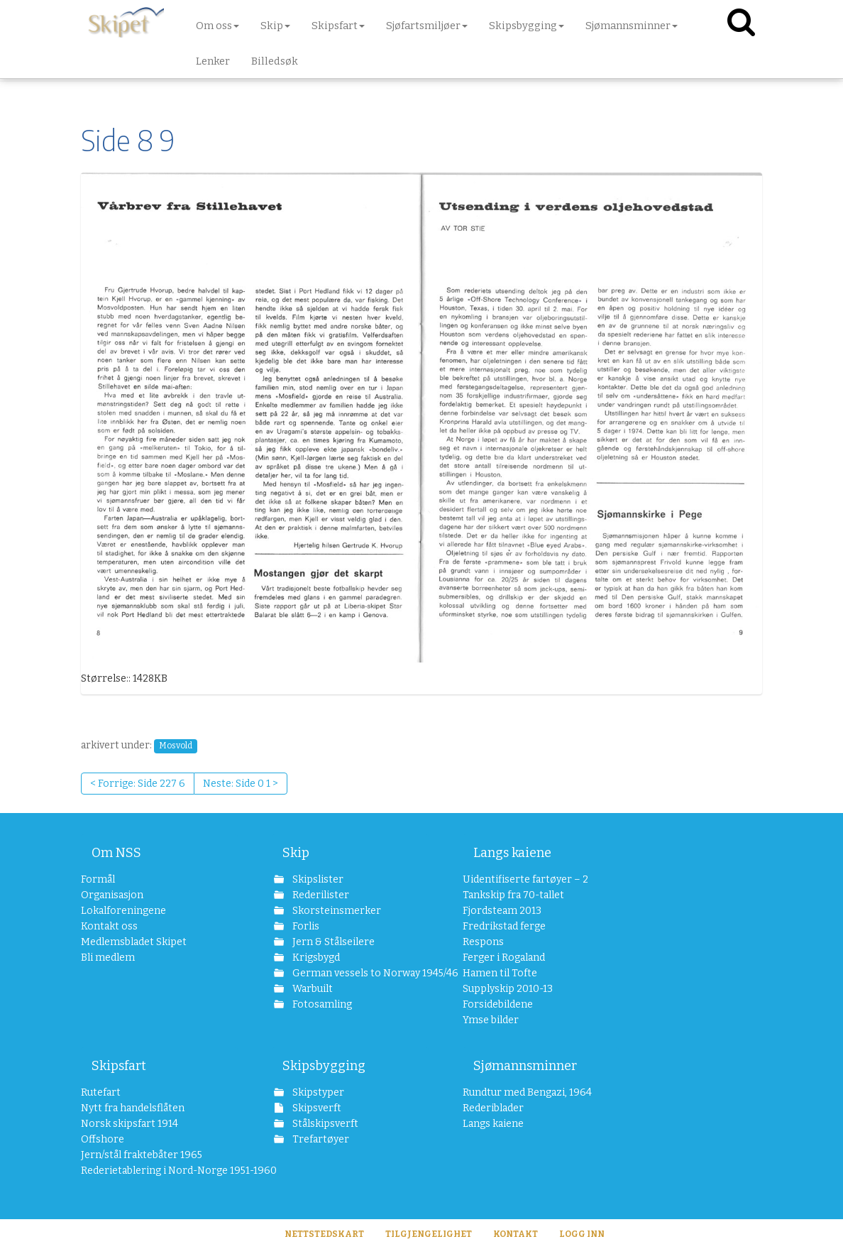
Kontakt (515, 1234)
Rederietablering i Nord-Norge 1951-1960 (159, 1171)
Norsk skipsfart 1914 (129, 1124)
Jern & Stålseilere (332, 942)
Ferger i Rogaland (504, 957)
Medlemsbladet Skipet (134, 942)
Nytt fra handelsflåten (132, 1108)
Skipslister (316, 879)
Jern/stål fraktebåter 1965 (141, 1155)
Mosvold (175, 746)
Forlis (304, 926)
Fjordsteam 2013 (502, 911)
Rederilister (319, 895)
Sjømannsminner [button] (631, 25)
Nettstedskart (324, 1234)
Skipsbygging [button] (526, 25)
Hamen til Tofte (500, 973)
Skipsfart (119, 1066)
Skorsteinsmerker (335, 911)
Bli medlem (108, 957)
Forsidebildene (498, 1004)
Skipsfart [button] (338, 25)
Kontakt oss (109, 926)
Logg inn (582, 1234)
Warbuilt (311, 989)
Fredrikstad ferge (504, 926)
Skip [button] (275, 25)
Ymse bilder (491, 1020)
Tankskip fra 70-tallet (513, 895)
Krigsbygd (315, 957)
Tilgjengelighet (428, 1234)
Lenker (213, 61)
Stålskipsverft (324, 1124)
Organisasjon (112, 895)
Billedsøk (274, 61)
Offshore (102, 1139)
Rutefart (101, 1092)
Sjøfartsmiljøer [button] (427, 25)
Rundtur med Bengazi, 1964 (527, 1092)
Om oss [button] (217, 25)
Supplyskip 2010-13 (508, 989)
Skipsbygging (323, 1066)
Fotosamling (321, 1004)
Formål (98, 879)
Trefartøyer (319, 1139)
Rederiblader (493, 1108)
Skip (295, 853)
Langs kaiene (512, 853)
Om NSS (116, 853)
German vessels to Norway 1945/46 (359, 973)
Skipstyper (317, 1092)
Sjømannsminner (525, 1066)
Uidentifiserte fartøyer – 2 (525, 879)
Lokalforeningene (123, 911)
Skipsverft (315, 1108)
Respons (483, 942)
